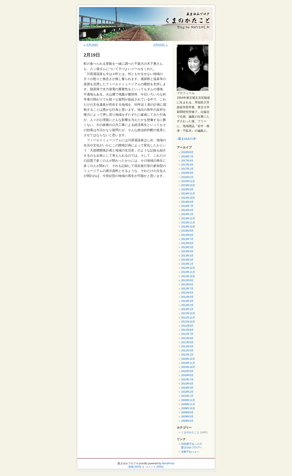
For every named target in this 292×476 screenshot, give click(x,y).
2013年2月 (187, 259)
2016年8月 (187, 173)
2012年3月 (187, 301)
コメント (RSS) (154, 466)
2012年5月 (187, 297)
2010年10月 (188, 367)
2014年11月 (188, 193)
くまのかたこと (190, 432)
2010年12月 (188, 359)
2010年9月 (187, 371)
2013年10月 (188, 226)
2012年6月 (187, 292)
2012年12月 (188, 268)
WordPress (168, 463)
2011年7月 (187, 334)
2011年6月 (187, 338)
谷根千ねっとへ (190, 451)
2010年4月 (187, 383)
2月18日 (92, 45)
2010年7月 (187, 379)
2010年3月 (187, 387)
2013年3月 (187, 255)
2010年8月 (187, 375)
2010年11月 (188, 363)
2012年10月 (188, 276)
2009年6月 (187, 412)
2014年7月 (187, 206)
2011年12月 (188, 313)
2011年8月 (187, 329)
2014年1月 (187, 214)
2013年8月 (187, 235)
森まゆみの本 (187, 138)
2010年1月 (187, 396)
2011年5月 (187, 342)
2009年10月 (188, 408)
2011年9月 (187, 325)
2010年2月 (187, 391)
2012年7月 (187, 288)
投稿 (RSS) (134, 466)
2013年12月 (188, 218)
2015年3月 (187, 189)
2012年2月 (187, 305)
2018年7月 (187, 156)
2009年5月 (187, 416)
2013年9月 (187, 230)
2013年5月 (187, 247)
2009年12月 (188, 400)
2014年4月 (187, 210)
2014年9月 (187, 202)
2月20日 (159, 45)
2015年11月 (188, 181)
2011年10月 (188, 321)
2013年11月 (188, 222)
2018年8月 (187, 152)
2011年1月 (187, 354)
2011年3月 (187, 350)
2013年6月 (187, 243)
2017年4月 (187, 160)
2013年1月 (187, 263)
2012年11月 (188, 272)
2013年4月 (187, 251)
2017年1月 (187, 168)
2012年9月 (187, 280)
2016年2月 (187, 177)
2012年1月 (187, 309)
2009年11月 (188, 404)
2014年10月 (188, 197)
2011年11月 (188, 317)
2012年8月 (187, 284)
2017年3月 (187, 164)
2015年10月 (188, 185)
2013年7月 (187, 239)
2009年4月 (187, 420)
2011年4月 (187, 346)
